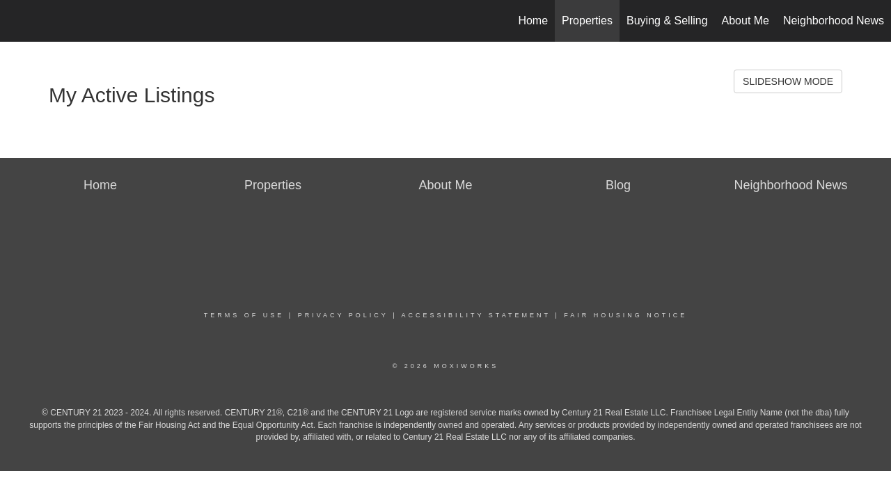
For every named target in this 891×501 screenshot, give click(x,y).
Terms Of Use (244, 315)
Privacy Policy (343, 315)
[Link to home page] (17, 21)
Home (533, 20)
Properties (587, 20)
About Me (745, 20)
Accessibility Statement (476, 315)
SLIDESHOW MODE (788, 81)
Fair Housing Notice (625, 315)
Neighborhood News (833, 20)
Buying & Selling (667, 20)
